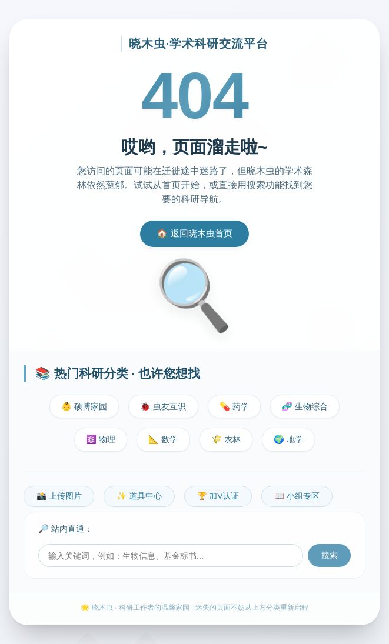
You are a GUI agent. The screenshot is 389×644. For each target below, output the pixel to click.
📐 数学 (163, 439)
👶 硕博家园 (84, 406)
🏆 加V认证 (218, 496)
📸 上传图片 (59, 496)
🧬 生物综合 (305, 406)
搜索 (329, 555)
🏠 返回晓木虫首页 (194, 233)
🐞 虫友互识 (163, 406)
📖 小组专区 (297, 496)
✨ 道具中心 (139, 496)
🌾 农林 (226, 439)
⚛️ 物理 (100, 439)
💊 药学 (234, 406)
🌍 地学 (288, 439)
